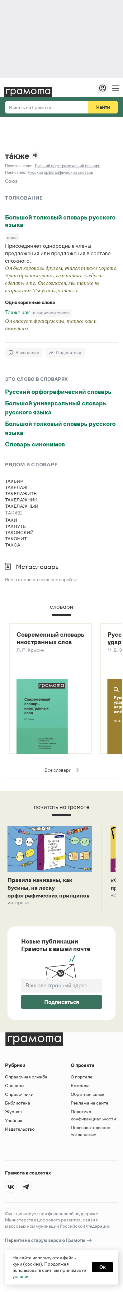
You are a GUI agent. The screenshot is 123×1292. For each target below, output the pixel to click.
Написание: (15, 172)
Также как (18, 312)
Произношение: (19, 166)
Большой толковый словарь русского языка (60, 221)
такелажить (21, 493)
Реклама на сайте (89, 1106)
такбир (14, 481)
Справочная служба (26, 1080)
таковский (19, 532)
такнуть (15, 526)
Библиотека (17, 1106)
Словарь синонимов (35, 444)
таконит (16, 538)
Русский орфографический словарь (58, 391)
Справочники (19, 1097)
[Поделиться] (65, 353)
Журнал (13, 1115)
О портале (81, 1080)
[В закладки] (24, 353)
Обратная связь (87, 1097)
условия (21, 1276)
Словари (14, 1088)
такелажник (21, 499)
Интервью (18, 914)
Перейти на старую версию (48, 1244)
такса (12, 544)
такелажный (21, 506)
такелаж (16, 487)
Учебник (13, 1123)
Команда (80, 1088)
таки (11, 520)
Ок (102, 1267)
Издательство (20, 1132)
